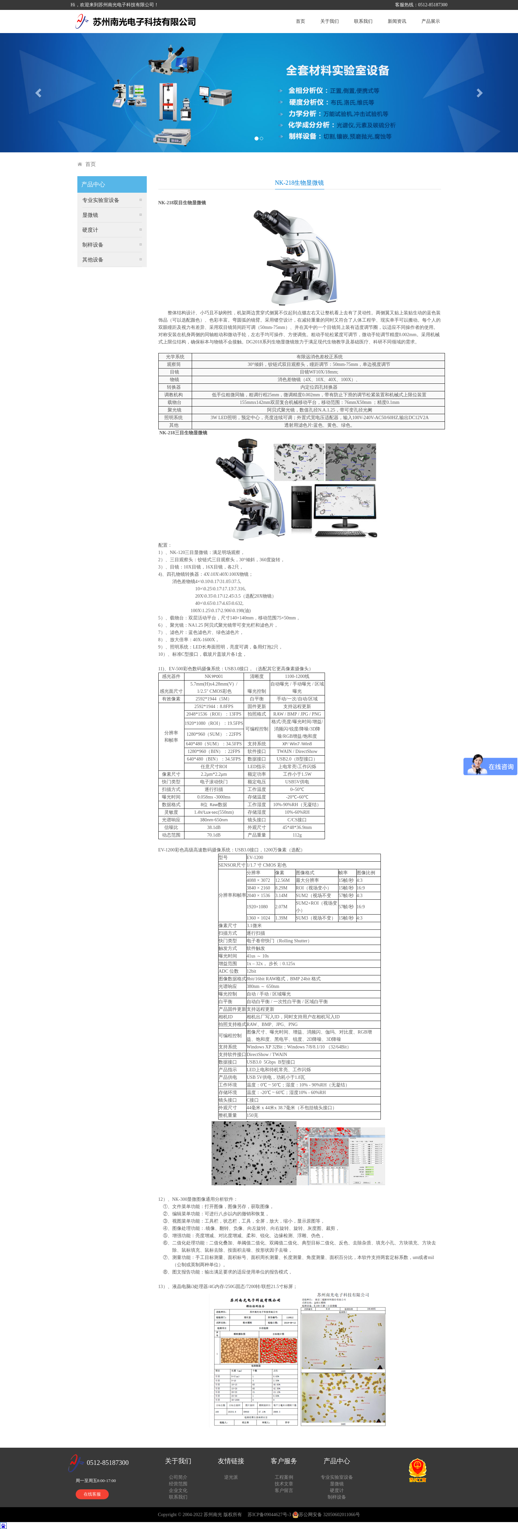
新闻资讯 (397, 21)
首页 (300, 21)
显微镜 (90, 215)
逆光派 (231, 1477)
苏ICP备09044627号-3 (269, 1514)
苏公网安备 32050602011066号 (326, 1514)
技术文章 (284, 1483)
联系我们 (363, 21)
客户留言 (284, 1490)
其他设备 (92, 259)
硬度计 (90, 230)
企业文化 (178, 1490)
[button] (39, 92)
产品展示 (430, 21)
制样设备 (92, 245)
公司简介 (178, 1477)
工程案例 (284, 1477)
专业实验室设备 (100, 200)
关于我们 (329, 21)
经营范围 (178, 1483)
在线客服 (92, 1494)
